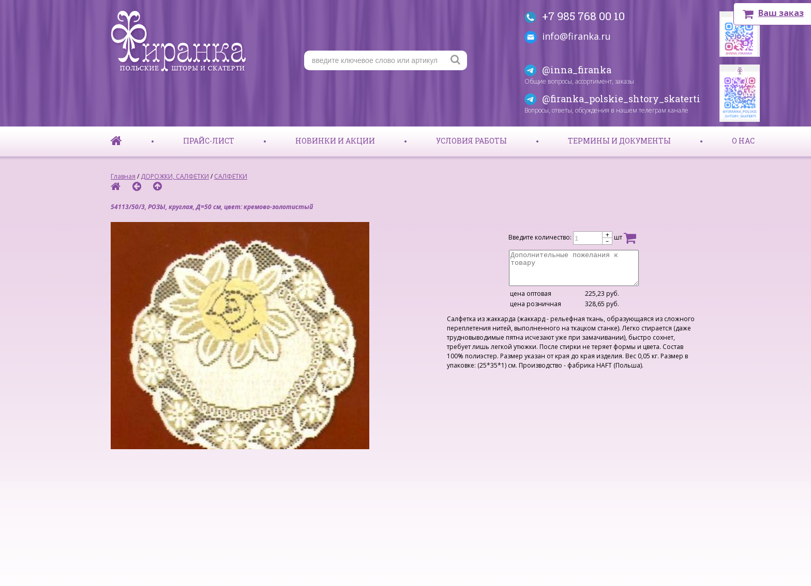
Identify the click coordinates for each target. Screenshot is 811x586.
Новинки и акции (335, 141)
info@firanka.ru (576, 36)
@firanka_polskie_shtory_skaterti (621, 98)
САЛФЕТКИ (230, 176)
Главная (123, 176)
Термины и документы (619, 141)
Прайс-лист (208, 141)
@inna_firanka (576, 70)
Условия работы (471, 141)
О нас (743, 141)
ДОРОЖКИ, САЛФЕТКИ (175, 176)
